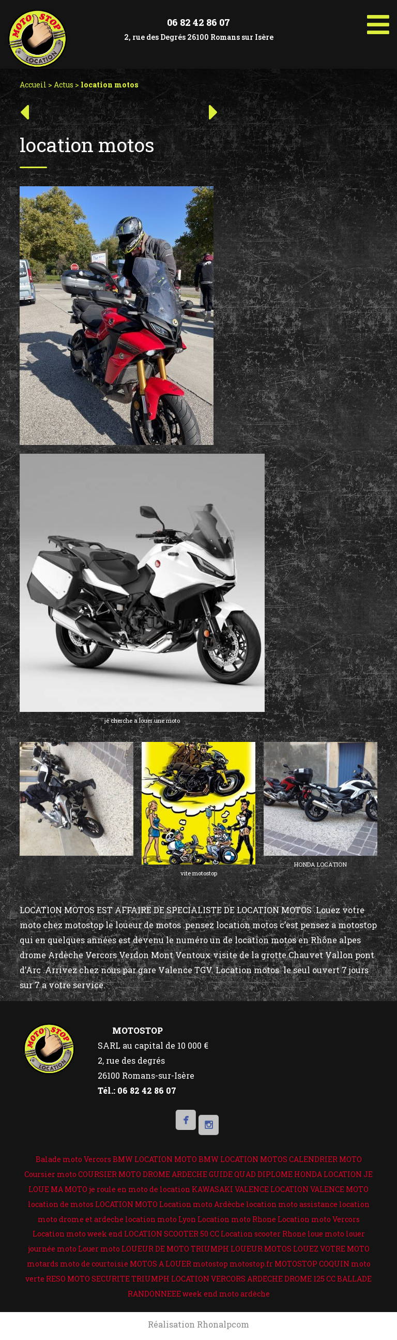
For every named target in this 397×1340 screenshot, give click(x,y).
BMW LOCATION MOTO (155, 1159)
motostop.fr (251, 1264)
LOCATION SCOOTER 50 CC (171, 1234)
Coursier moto (50, 1174)
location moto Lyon (160, 1219)
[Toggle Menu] (378, 20)
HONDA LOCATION (328, 1174)
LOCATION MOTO (126, 1204)
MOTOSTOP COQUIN (311, 1264)
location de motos (61, 1204)
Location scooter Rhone (263, 1234)
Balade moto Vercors (73, 1159)
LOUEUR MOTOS (261, 1249)
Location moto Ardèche (202, 1204)
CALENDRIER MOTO (325, 1159)
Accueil (33, 85)
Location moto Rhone (236, 1219)
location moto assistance (292, 1204)
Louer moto (99, 1249)
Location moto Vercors (319, 1219)
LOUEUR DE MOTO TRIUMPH (175, 1249)
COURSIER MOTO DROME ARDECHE (142, 1174)
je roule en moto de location (139, 1189)
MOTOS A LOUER (160, 1264)
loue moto (326, 1234)
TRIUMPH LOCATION (170, 1279)
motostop (210, 1264)
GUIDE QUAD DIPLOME (251, 1174)
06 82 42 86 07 (198, 22)
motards (42, 1264)
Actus (63, 85)
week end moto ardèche (226, 1294)
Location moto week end (78, 1234)
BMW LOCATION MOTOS (242, 1159)
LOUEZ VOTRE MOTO (331, 1249)
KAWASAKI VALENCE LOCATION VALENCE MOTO (280, 1189)
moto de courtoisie (94, 1264)
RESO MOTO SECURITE (88, 1279)
